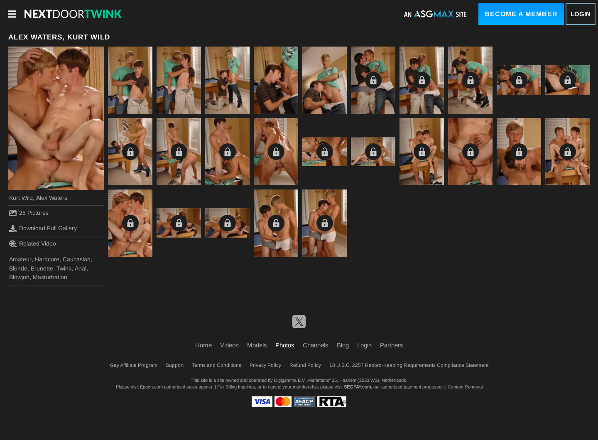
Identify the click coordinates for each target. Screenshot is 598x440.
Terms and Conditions (216, 365)
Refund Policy (305, 365)
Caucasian (77, 259)
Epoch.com (151, 386)
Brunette (42, 268)
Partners (391, 345)
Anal (80, 268)
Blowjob (19, 277)
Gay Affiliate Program (133, 365)
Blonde (18, 268)
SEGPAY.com (357, 386)
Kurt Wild (21, 197)
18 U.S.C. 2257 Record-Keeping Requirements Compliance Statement (408, 365)
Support (175, 365)
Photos (284, 345)
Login (581, 13)
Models (257, 345)
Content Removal (465, 386)
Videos (229, 345)
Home (203, 345)
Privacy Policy (265, 365)
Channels (315, 345)
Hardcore (47, 259)
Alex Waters (51, 197)
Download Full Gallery (43, 228)
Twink (63, 268)
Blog (343, 345)
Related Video (32, 243)
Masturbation (50, 277)
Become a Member (521, 13)
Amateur (20, 259)
